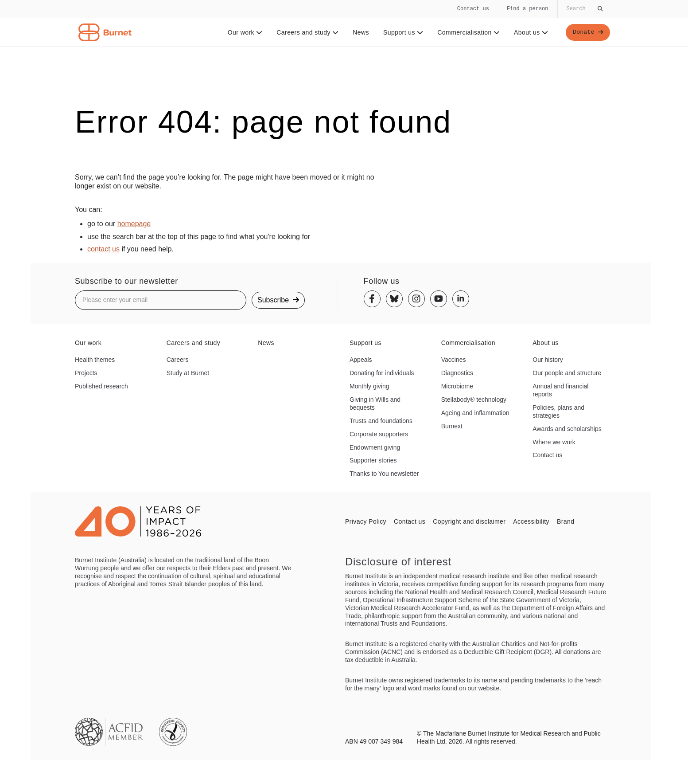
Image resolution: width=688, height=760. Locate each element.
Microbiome (457, 386)
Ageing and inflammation (475, 412)
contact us (103, 249)
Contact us (473, 8)
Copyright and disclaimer (469, 521)
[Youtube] (438, 298)
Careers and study (306, 32)
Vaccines (453, 359)
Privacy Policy (365, 521)
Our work (243, 32)
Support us (402, 32)
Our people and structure (567, 372)
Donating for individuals (382, 372)
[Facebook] (372, 298)
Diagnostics (457, 372)
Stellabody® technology (473, 399)
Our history (548, 359)
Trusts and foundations (381, 420)
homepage (134, 223)
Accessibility (531, 521)
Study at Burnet (188, 372)
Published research (101, 386)
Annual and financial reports (560, 390)
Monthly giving (369, 386)
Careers (178, 359)
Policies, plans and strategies (558, 411)
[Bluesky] (394, 298)
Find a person (527, 8)
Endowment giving (375, 447)
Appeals (361, 359)
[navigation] (344, 23)
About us (530, 32)
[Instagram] (416, 298)
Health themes (95, 359)
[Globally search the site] (584, 9)
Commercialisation (467, 32)
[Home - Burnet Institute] (105, 32)
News (359, 32)
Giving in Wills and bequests (375, 403)
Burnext (452, 426)
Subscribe (278, 300)
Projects (86, 372)
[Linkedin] (460, 298)
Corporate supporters (379, 434)
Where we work (554, 442)
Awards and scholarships (567, 428)
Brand (565, 521)
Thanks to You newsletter (384, 473)
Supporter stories (373, 460)
